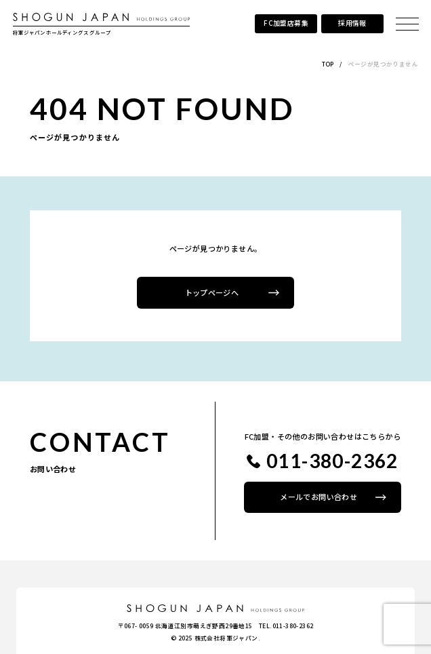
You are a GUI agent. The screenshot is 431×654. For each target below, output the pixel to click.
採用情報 (352, 23)
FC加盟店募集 (286, 23)
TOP (328, 64)
